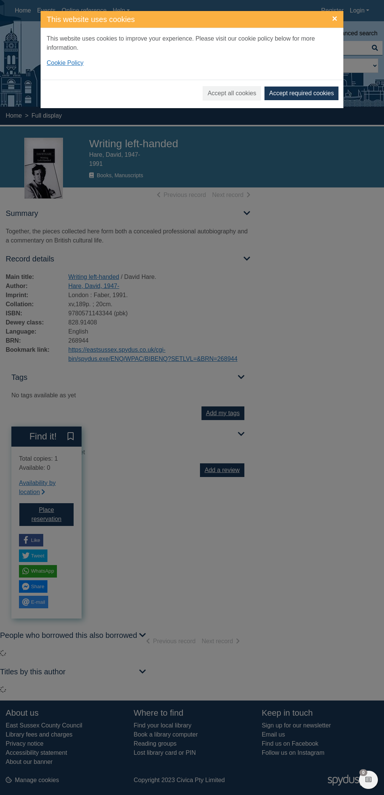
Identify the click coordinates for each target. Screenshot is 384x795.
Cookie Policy (65, 63)
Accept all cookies (232, 93)
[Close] (334, 18)
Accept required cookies (301, 93)
